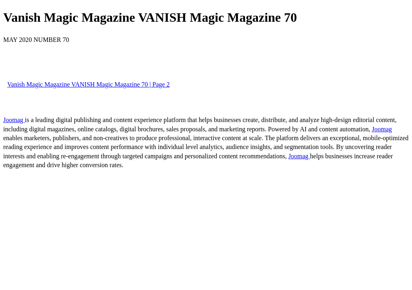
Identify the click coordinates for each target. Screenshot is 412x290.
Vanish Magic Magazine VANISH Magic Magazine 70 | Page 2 (88, 84)
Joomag (14, 119)
